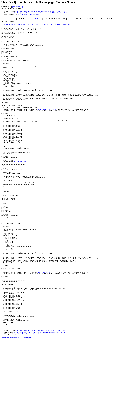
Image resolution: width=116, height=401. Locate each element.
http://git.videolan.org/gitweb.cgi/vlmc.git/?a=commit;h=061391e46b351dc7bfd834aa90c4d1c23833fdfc (36, 25)
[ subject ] (30, 14)
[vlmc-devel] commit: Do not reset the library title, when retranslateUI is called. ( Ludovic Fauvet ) (41, 13)
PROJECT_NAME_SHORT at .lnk (46, 127)
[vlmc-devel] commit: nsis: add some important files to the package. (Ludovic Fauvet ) (40, 11)
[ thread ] (24, 14)
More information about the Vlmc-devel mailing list (16, 399)
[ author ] (36, 14)
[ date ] (19, 14)
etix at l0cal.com (35, 19)
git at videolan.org (17, 6)
